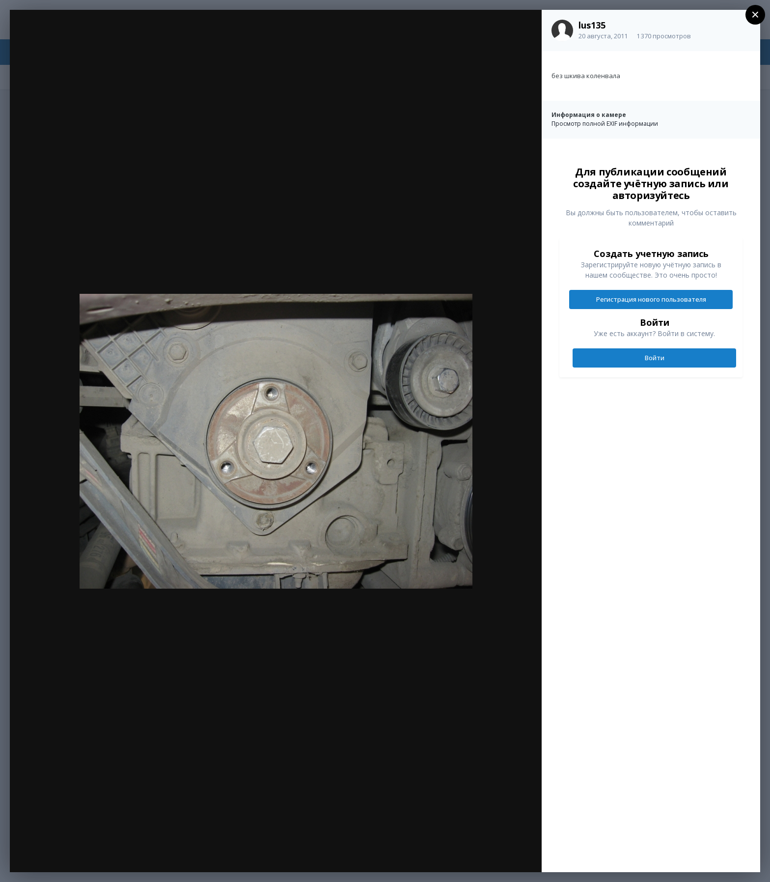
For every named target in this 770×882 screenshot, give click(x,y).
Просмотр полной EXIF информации (604, 123)
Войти (654, 357)
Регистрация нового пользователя (651, 299)
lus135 (591, 25)
